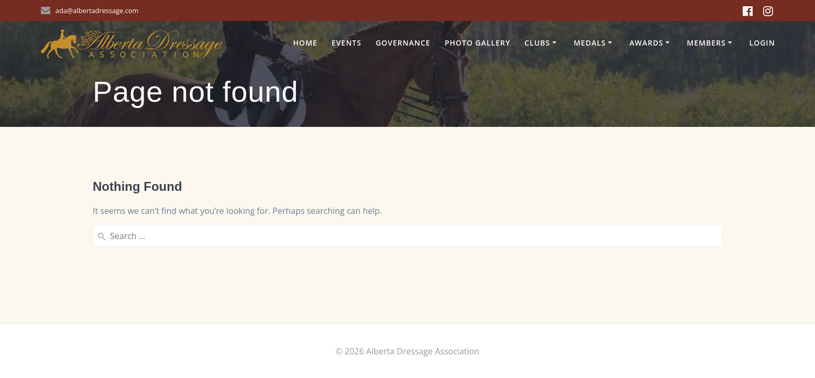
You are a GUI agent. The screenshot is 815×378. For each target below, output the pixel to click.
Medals (590, 43)
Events (346, 43)
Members (706, 43)
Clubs (537, 43)
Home (305, 43)
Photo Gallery (477, 43)
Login (762, 43)
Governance (403, 43)
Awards (647, 43)
